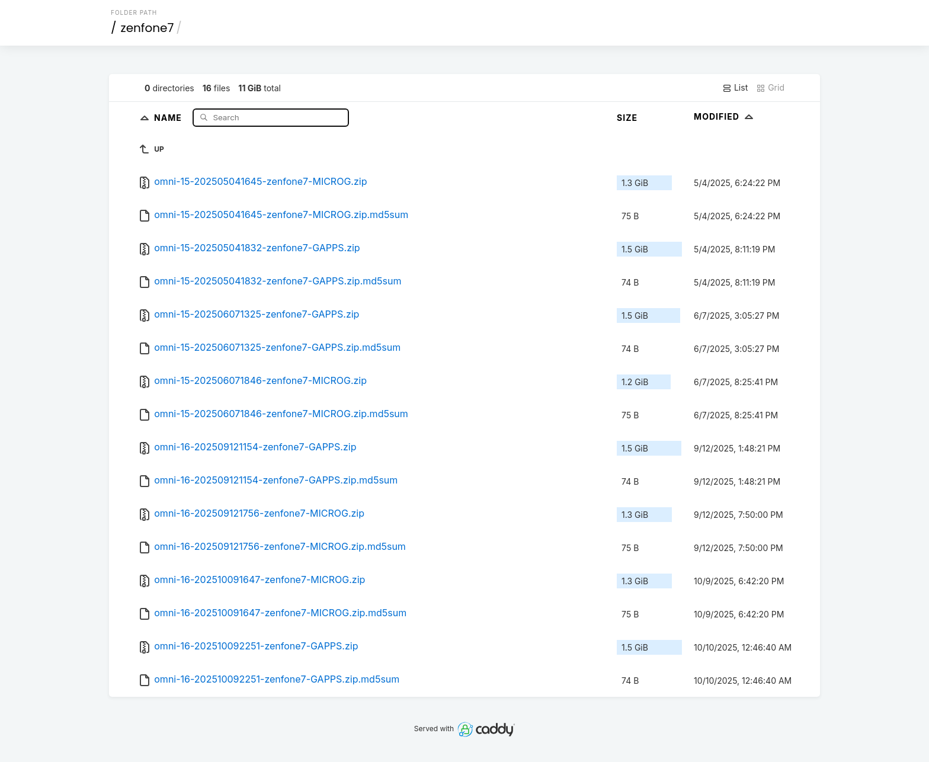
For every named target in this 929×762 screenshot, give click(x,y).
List (735, 87)
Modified (725, 116)
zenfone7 (147, 28)
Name (169, 117)
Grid (770, 87)
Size (627, 118)
